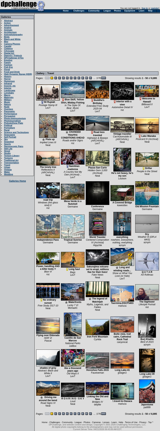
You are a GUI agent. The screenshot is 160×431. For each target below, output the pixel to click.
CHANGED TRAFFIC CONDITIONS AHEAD (73, 133)
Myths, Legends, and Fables (97, 306)
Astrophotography (13, 34)
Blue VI (48, 271)
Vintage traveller (122, 132)
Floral (7, 69)
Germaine (73, 206)
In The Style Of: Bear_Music (73, 106)
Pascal (47, 340)
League (78, 422)
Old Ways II (73, 373)
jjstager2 (122, 372)
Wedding (8, 174)
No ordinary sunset (48, 300)
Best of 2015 (146, 342)
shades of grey (48, 366)
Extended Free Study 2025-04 (98, 107)
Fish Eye (8, 67)
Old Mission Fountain (147, 205)
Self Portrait (10, 137)
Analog (7, 27)
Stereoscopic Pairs (13, 146)
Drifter (147, 167)
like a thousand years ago (73, 368)
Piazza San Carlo (97, 166)
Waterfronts (73, 301)
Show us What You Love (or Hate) (122, 274)
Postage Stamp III (48, 105)
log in (145, 8)
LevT (48, 108)
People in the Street (147, 171)
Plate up (48, 138)
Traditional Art (11, 160)
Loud (72, 401)
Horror (7, 79)
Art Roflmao (147, 274)
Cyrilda (97, 339)
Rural (6, 130)
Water (7, 172)
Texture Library (11, 155)
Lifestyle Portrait (147, 304)
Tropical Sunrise (73, 238)
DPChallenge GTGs (14, 58)
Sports (7, 144)
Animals (8, 30)
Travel (7, 165)
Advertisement (11, 25)
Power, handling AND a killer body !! (48, 266)
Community (67, 422)
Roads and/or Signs (72, 140)
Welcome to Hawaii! (147, 99)
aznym (122, 245)
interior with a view (122, 102)
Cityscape (9, 51)
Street (7, 151)
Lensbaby (9, 93)
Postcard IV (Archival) (147, 139)
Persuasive (9, 116)
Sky (6, 139)
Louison (122, 178)
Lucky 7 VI (72, 305)
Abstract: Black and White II (48, 372)
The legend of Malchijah (97, 299)
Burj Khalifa (147, 338)
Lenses (106, 422)
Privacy (142, 422)
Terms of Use (131, 422)
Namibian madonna (73, 167)
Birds (6, 37)
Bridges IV (97, 402)
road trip (48, 198)
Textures (8, 158)
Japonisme (147, 403)
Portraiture (9, 128)
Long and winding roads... (122, 268)
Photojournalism (12, 121)
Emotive (8, 60)
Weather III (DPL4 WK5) (147, 238)
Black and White (12, 39)
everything (122, 236)
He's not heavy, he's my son (122, 173)
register (155, 8)
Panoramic (9, 111)
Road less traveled (97, 133)
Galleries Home (17, 181)
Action (7, 23)
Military (8, 100)
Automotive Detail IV (122, 107)
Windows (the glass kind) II (48, 204)
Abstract (8, 20)
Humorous (9, 81)
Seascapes (9, 135)
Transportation (11, 162)
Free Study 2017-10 (48, 305)
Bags (72, 272)
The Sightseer (147, 300)
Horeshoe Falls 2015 (97, 369)
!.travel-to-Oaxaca (122, 400)
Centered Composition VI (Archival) (97, 241)
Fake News (97, 274)
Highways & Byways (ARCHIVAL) (97, 139)
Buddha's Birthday (97, 101)
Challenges (54, 422)
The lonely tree (48, 166)
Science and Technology (16, 132)
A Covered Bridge (122, 201)
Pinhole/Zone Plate (13, 123)
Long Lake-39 (147, 372)
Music (7, 102)
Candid (7, 46)
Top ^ (150, 422)
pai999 (147, 407)
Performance (10, 114)
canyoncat (122, 342)
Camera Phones (12, 44)
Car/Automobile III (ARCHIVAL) (122, 138)
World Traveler (97, 236)
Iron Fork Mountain (97, 335)
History (7, 76)
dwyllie (97, 404)
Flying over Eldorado (48, 334)
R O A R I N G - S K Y (73, 397)
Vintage (8, 169)
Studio (7, 153)
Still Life (8, 148)
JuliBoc (73, 346)
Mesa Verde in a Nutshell (73, 201)
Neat (47, 145)
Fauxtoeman (97, 372)
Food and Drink (12, 72)
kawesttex (122, 205)
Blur (6, 41)
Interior (7, 88)
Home (44, 422)
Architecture (10, 32)
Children (8, 48)
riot (147, 307)
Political (8, 125)
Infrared (8, 83)
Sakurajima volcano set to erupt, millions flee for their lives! (97, 268)
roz (122, 110)
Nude (6, 107)
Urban (7, 167)
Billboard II (147, 104)
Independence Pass (48, 238)
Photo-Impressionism (15, 118)
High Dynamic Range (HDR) (18, 74)
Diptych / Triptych (13, 55)
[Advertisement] (90, 42)
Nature (7, 104)
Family (7, 62)
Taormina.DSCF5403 (122, 302)
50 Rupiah (48, 101)
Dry (147, 233)
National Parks (72, 343)
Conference (97, 205)
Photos (87, 422)
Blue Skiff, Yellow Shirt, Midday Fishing (73, 100)
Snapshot (9, 141)
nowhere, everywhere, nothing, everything (122, 241)
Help (121, 422)
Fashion (8, 65)
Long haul (73, 268)
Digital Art (9, 53)
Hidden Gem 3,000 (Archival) (97, 171)
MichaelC (73, 308)
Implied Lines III (48, 142)
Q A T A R (147, 271)
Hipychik (97, 245)
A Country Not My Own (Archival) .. (73, 173)
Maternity (9, 97)
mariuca (122, 305)
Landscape (9, 90)
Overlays (8, 109)
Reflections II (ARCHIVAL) (48, 171)
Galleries (6, 17)
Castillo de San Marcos (73, 338)
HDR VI (48, 338)
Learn (114, 422)
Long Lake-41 (122, 369)
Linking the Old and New (97, 397)
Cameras (96, 422)
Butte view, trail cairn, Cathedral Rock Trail (122, 335)
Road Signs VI (48, 403)
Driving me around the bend (48, 398)
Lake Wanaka (147, 135)
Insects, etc (10, 86)
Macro (7, 95)
